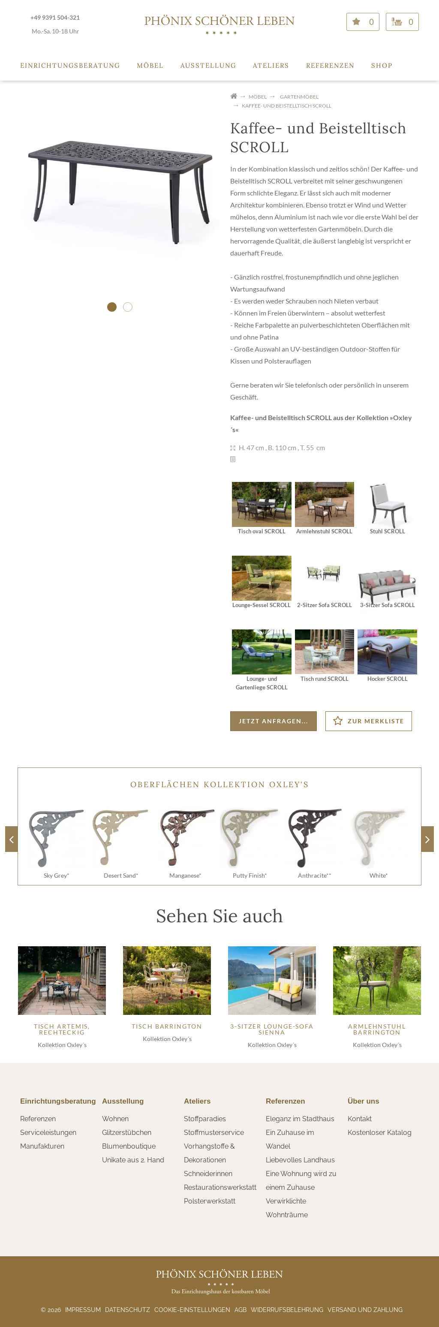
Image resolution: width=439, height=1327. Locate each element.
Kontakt (360, 1119)
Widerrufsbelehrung (287, 1309)
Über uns (363, 1101)
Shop (382, 65)
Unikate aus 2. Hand (133, 1160)
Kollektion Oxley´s (62, 1044)
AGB (241, 1309)
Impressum (83, 1309)
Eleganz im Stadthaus (300, 1119)
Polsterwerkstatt (209, 1201)
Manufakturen (42, 1146)
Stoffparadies (205, 1119)
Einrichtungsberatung (70, 65)
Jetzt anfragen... (273, 721)
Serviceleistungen (48, 1132)
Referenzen (330, 65)
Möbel (150, 65)
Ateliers (271, 65)
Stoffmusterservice (214, 1132)
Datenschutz (127, 1309)
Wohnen (115, 1119)
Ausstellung (208, 65)
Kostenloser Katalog (380, 1132)
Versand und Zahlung (365, 1309)
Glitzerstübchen (126, 1132)
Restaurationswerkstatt (220, 1187)
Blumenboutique (129, 1146)
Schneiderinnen (208, 1174)
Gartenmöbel (299, 96)
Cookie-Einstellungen (192, 1309)
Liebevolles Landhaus (300, 1160)
